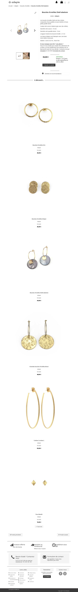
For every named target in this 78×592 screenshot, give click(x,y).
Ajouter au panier (49, 65)
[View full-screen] (35, 13)
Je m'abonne (47, 576)
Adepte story (32, 573)
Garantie (12, 581)
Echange (21, 578)
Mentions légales (22, 582)
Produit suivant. (63, 535)
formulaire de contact (59, 51)
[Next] (34, 30)
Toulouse (31, 581)
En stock (39, 150)
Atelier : (54, 16)
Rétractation (22, 580)
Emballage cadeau (12, 584)
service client (13, 573)
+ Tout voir (39, 526)
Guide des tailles (12, 575)
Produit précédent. (15, 535)
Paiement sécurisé (22, 575)
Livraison (22, 573)
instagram (43, 51)
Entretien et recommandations (51, 73)
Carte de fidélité (31, 575)
